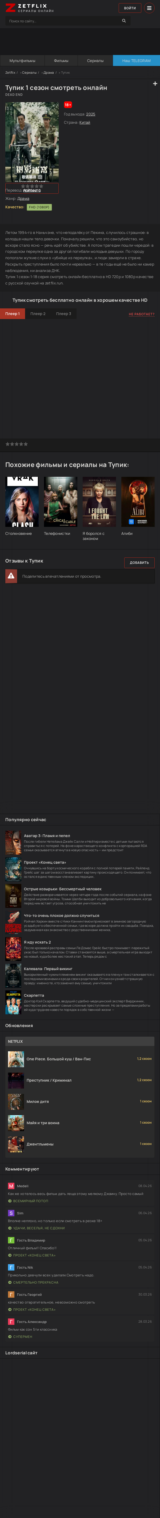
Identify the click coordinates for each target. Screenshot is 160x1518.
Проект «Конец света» (32, 1255)
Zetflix (10, 72)
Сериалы (95, 60)
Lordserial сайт (21, 1353)
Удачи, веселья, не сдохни (36, 1228)
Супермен (20, 1336)
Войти (129, 8)
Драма (48, 72)
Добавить (139, 562)
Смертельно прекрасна (33, 1282)
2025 (90, 114)
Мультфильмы (22, 60)
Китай (84, 122)
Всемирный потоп (28, 1201)
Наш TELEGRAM (136, 60)
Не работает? (142, 314)
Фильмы (61, 60)
